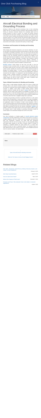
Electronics (9, 202)
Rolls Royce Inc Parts (7, 358)
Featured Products (6, 361)
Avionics (9, 196)
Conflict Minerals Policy (7, 374)
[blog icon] (8, 401)
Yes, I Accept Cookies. (34, 414)
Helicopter (9, 204)
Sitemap (4, 366)
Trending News (10, 207)
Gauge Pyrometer (6, 359)
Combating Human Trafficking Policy (10, 375)
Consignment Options (7, 388)
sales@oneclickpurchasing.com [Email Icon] (11, 340)
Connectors (10, 200)
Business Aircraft (11, 199)
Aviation (9, 195)
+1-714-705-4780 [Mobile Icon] (7, 337)
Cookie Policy (5, 373)
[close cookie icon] (39, 415)
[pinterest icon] (13, 401)
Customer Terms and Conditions (9, 380)
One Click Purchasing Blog (13, 3)
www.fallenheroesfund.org (21, 323)
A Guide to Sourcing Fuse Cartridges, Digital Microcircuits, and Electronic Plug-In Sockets (20, 221)
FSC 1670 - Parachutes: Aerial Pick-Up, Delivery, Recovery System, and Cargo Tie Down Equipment (20, 169)
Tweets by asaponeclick (10, 246)
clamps (26, 88)
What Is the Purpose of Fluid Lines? (11, 178)
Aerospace (9, 192)
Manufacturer (10, 206)
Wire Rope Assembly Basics (9, 173)
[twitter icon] (6, 401)
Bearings (9, 197)
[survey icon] (13, 347)
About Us (4, 355)
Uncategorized (10, 209)
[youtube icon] (10, 401)
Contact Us (4, 365)
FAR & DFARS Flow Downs (8, 386)
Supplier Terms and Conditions (9, 382)
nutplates (34, 104)
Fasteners (9, 203)
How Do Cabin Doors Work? (9, 176)
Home (3, 17)
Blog (8, 17)
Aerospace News (11, 193)
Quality (3, 356)
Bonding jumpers (7, 63)
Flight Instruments (6, 362)
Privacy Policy (5, 371)
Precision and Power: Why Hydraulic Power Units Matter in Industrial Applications (19, 182)
